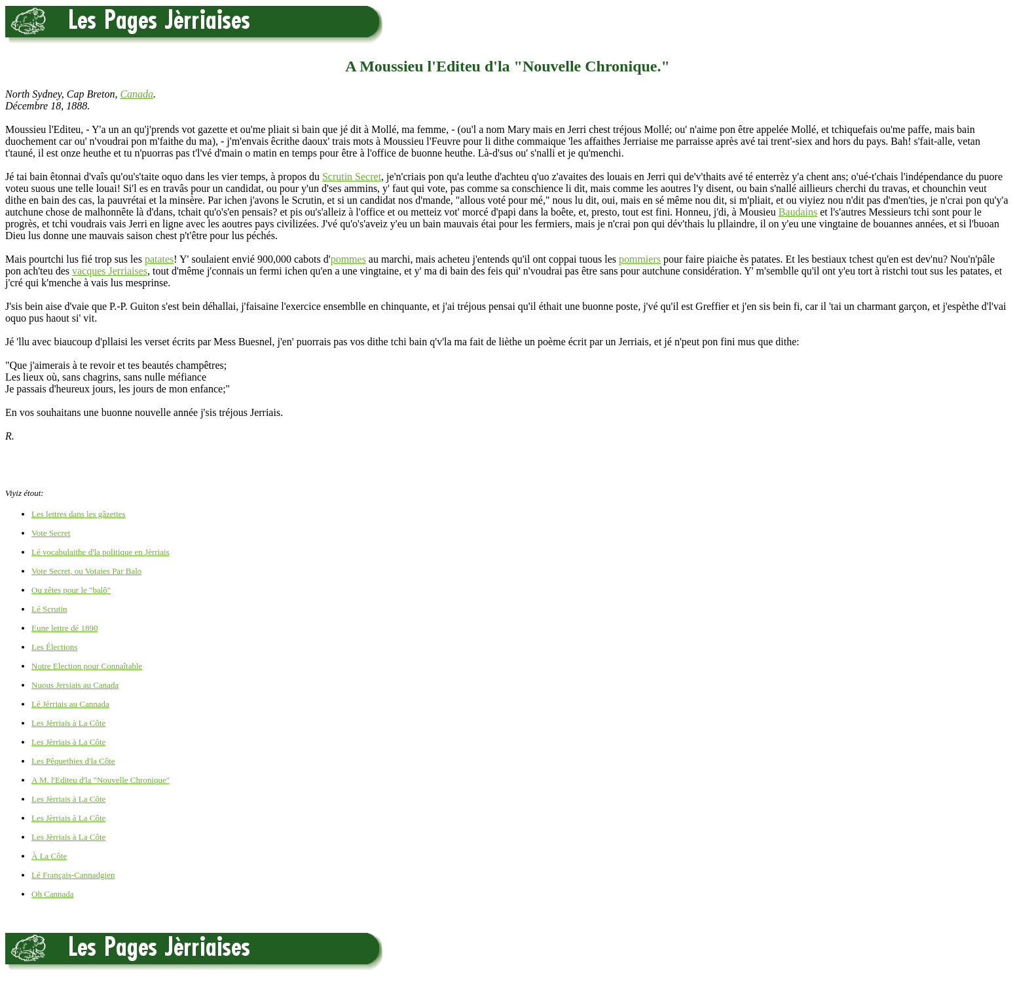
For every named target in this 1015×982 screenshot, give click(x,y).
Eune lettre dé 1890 (64, 628)
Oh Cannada (52, 894)
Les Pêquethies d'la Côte (73, 761)
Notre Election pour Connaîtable (86, 666)
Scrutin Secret (351, 176)
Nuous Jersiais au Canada (75, 685)
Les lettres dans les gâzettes (78, 514)
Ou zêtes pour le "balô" (71, 590)
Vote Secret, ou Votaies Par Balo (86, 571)
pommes (348, 259)
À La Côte (49, 856)
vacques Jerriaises (109, 270)
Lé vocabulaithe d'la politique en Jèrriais (100, 552)
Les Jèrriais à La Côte (68, 723)
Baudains (798, 211)
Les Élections (54, 647)
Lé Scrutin (49, 609)
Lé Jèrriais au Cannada (70, 704)
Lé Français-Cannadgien (73, 875)
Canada (136, 94)
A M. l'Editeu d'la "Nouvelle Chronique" (100, 780)
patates (159, 259)
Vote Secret (50, 533)
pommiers (640, 259)
